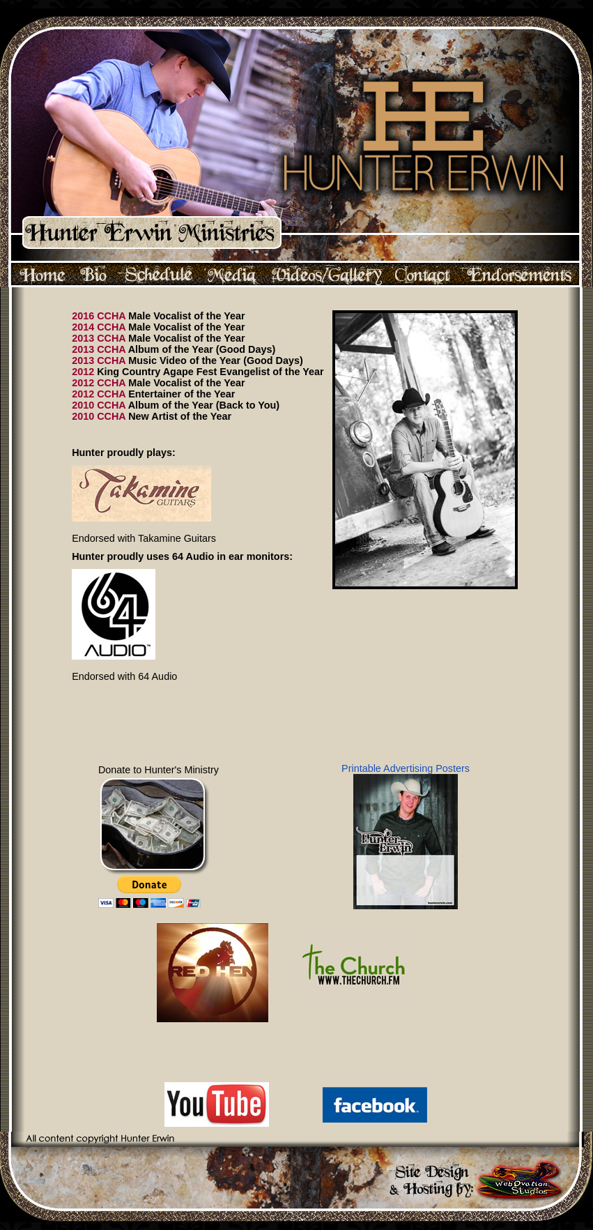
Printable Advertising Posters (405, 836)
